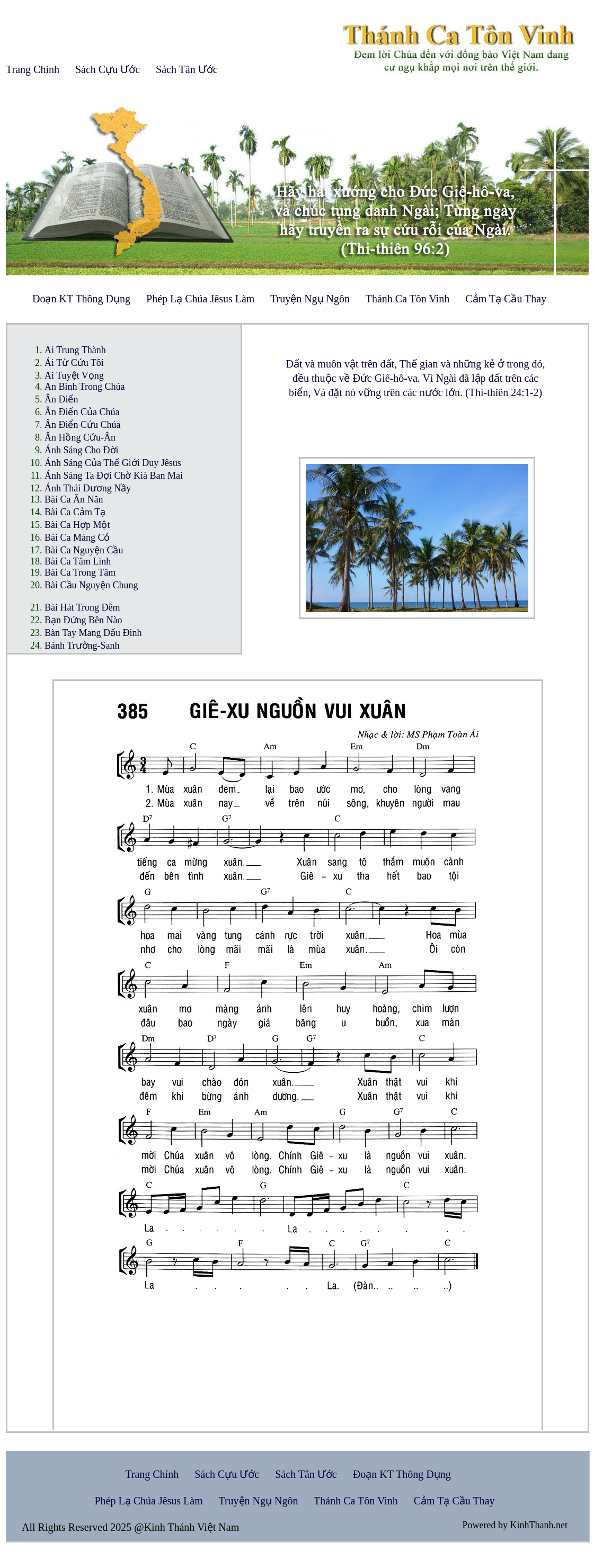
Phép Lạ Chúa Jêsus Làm (200, 298)
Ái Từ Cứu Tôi (74, 362)
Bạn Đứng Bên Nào (83, 620)
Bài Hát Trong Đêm (82, 607)
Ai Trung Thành (75, 350)
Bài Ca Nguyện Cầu (84, 550)
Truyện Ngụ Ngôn (310, 298)
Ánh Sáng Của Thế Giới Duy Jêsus (113, 463)
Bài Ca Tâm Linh (78, 561)
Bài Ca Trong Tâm (80, 572)
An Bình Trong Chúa (85, 386)
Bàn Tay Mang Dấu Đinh (93, 632)
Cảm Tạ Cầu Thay (505, 298)
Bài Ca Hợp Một (77, 524)
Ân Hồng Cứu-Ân (80, 437)
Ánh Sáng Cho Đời (82, 450)
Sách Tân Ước (187, 69)
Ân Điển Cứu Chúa (83, 424)
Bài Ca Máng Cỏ (77, 537)
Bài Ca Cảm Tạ (75, 512)
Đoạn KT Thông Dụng (81, 298)
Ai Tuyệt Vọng (74, 375)
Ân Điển (61, 399)
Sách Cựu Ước (107, 69)
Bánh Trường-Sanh (82, 645)
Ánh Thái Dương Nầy (88, 488)
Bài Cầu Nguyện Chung (91, 585)
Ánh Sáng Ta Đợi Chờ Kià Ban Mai (114, 475)
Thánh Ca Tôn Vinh (408, 298)
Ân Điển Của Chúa (82, 412)
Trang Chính (32, 69)
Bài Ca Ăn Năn (74, 499)
